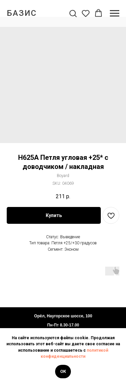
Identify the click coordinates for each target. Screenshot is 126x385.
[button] (73, 13)
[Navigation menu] (114, 13)
